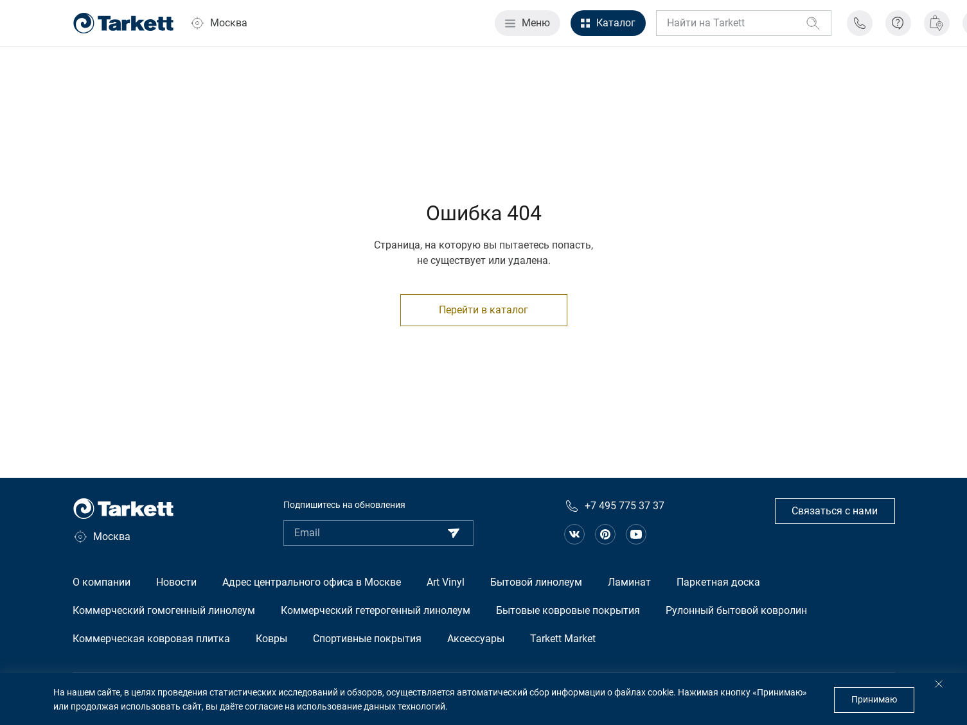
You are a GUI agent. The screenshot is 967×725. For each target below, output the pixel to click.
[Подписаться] (453, 533)
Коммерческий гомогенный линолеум (164, 610)
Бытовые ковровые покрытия (568, 610)
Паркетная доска (718, 582)
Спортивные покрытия (367, 639)
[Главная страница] (123, 23)
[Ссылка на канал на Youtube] (636, 534)
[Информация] (898, 23)
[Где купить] (937, 23)
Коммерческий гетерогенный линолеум (375, 610)
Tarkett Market (563, 639)
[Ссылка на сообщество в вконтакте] (574, 534)
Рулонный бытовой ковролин (736, 610)
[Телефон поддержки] (860, 23)
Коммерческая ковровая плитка (151, 639)
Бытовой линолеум (536, 582)
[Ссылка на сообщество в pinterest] (605, 534)
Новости (176, 582)
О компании (101, 582)
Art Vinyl (446, 582)
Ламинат (629, 582)
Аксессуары (475, 639)
